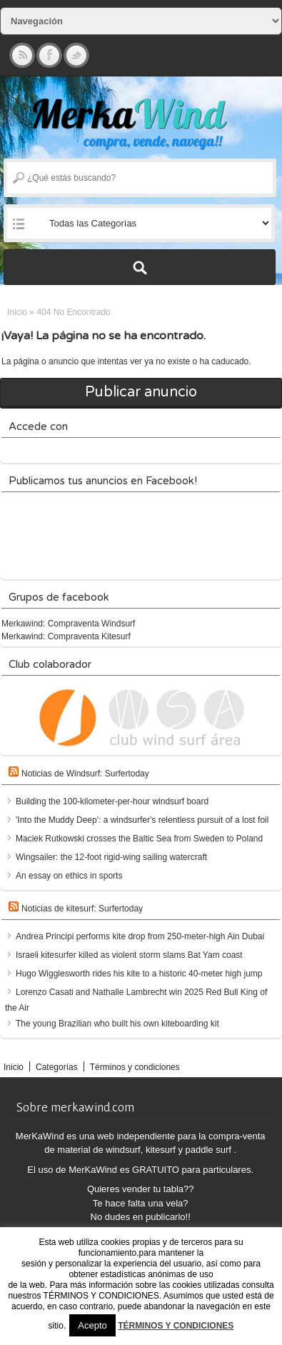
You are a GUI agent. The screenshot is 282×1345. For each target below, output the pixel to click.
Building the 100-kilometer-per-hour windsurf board (112, 801)
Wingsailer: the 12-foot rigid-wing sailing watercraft (111, 857)
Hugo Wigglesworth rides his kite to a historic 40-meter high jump (139, 974)
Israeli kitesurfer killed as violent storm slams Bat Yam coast (129, 955)
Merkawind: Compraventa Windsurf (68, 624)
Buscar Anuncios (140, 267)
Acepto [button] (92, 1325)
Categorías (57, 1067)
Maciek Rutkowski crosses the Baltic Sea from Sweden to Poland (139, 839)
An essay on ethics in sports (69, 876)
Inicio (17, 312)
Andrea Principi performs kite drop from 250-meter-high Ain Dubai (140, 936)
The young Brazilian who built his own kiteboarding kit (117, 1024)
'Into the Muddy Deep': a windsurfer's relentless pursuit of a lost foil (142, 820)
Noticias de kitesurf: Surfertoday (82, 909)
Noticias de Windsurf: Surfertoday (85, 774)
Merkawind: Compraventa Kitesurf (66, 636)
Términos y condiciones (135, 1067)
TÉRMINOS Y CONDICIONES (175, 1326)
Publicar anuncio (141, 392)
